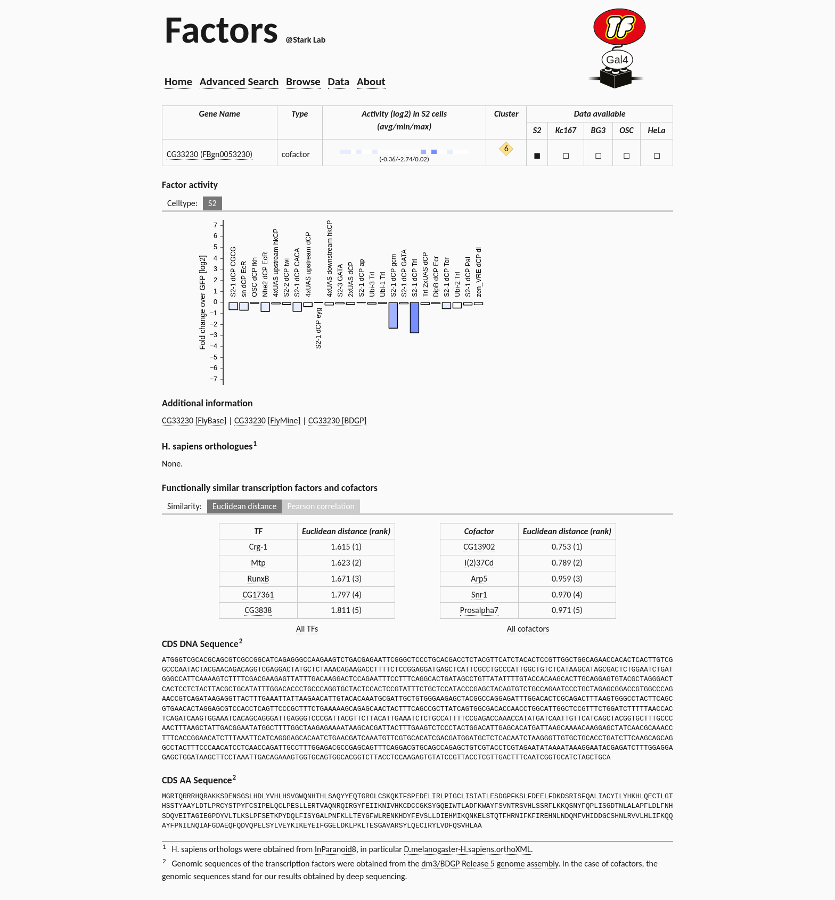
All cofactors (528, 629)
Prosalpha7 (479, 610)
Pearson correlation (321, 506)
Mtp (258, 563)
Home (178, 81)
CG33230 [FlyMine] (267, 420)
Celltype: (182, 203)
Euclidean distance (244, 506)
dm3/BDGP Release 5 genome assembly (489, 863)
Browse (303, 81)
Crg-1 (258, 547)
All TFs (307, 629)
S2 (212, 203)
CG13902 (479, 547)
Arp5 (479, 579)
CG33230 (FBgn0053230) (209, 154)
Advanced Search (239, 81)
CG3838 (258, 610)
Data (339, 81)
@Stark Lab (305, 40)
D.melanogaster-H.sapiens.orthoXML (467, 849)
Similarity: (184, 506)
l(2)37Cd (479, 563)
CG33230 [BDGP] (337, 420)
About (371, 81)
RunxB (258, 579)
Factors (221, 29)
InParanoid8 (335, 849)
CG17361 (258, 595)
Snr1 (479, 595)
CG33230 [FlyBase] (194, 420)
